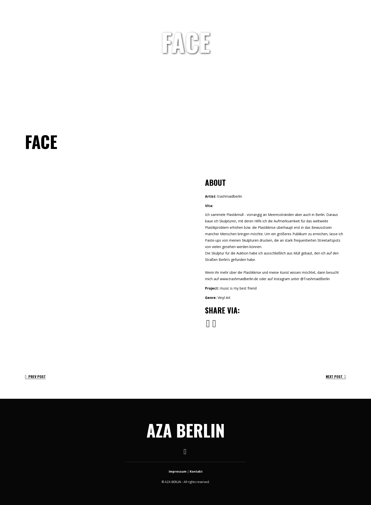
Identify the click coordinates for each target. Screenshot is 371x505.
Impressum (177, 471)
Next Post (336, 376)
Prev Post (35, 376)
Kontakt (196, 471)
